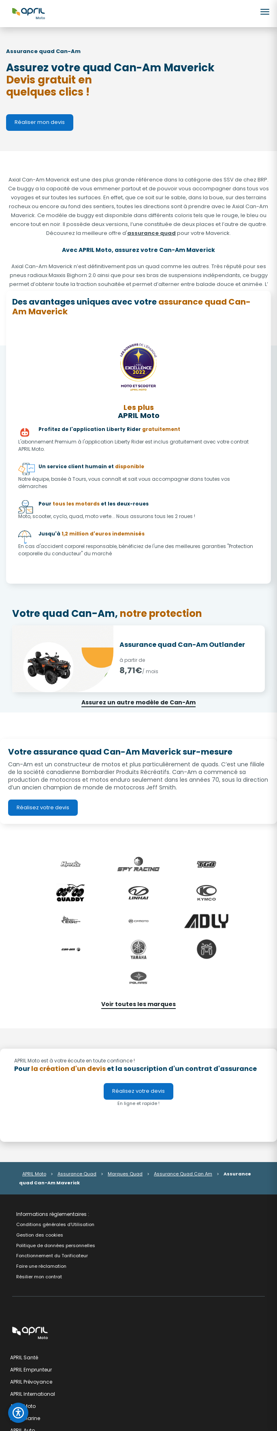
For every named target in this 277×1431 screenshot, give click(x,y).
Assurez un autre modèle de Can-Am (138, 702)
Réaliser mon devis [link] (40, 122)
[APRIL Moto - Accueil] (28, 13)
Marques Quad (125, 1174)
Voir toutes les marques (138, 1004)
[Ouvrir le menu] (265, 11)
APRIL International (32, 1393)
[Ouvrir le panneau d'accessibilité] (18, 1413)
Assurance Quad (77, 1174)
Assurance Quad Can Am (183, 1174)
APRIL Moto (34, 1174)
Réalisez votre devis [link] (43, 807)
